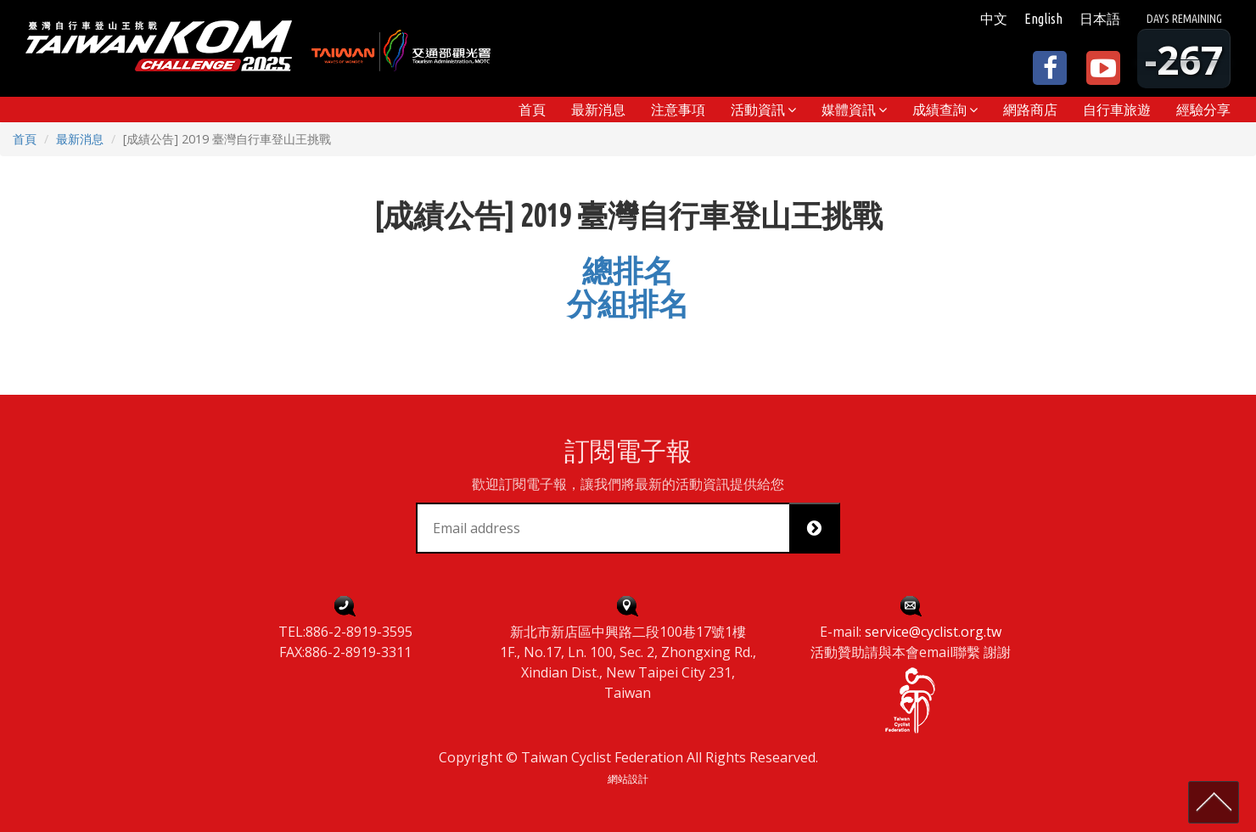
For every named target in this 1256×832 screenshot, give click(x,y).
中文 (993, 18)
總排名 (628, 270)
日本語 (1099, 18)
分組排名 (628, 303)
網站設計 (628, 779)
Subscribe (820, 528)
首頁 (24, 139)
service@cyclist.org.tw (933, 631)
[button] (763, 109)
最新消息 (80, 139)
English (1043, 18)
